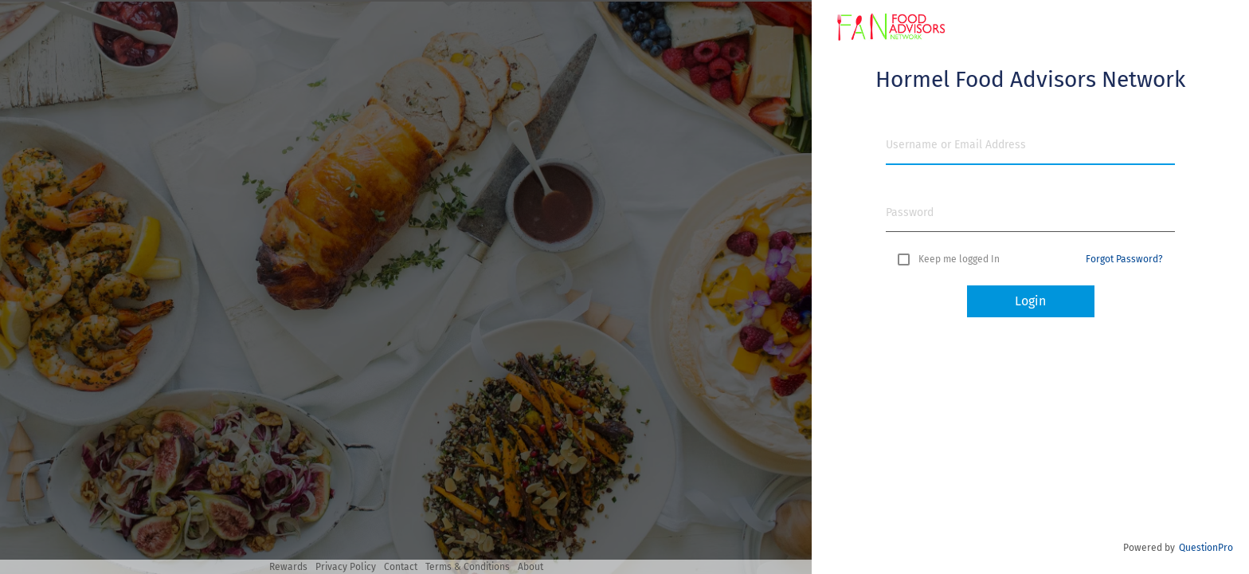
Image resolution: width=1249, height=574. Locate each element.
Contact (400, 566)
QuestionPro (1206, 547)
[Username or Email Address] (1030, 144)
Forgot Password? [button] (1124, 259)
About (530, 566)
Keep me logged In (959, 259)
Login (1030, 301)
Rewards (288, 566)
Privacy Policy (345, 566)
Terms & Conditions (467, 566)
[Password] (1030, 212)
